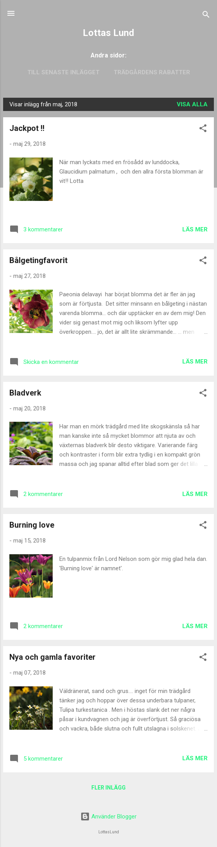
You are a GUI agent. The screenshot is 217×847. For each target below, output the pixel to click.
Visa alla (192, 104)
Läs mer (195, 229)
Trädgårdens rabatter (152, 72)
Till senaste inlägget (63, 72)
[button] (203, 130)
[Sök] (206, 16)
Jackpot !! (26, 128)
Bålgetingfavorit (38, 260)
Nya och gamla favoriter (52, 657)
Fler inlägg (108, 787)
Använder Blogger (108, 816)
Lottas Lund (108, 32)
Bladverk (25, 393)
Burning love (31, 525)
